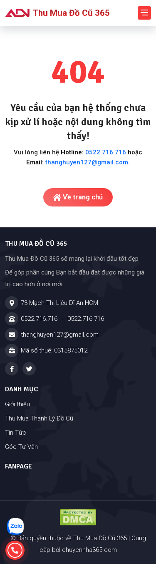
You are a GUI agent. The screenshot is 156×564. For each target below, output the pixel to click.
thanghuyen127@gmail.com (86, 162)
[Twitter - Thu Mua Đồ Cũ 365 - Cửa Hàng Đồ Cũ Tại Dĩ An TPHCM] (29, 368)
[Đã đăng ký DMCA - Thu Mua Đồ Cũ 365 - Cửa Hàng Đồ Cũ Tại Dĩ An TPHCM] (78, 517)
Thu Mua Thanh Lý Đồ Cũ (39, 418)
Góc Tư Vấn (21, 447)
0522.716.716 (105, 152)
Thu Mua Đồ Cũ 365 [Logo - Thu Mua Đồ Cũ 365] (57, 13)
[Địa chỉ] (78, 303)
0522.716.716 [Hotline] (39, 318)
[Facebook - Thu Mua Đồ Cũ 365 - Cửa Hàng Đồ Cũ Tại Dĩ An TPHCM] (11, 368)
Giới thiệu (17, 404)
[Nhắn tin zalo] (15, 526)
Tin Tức (15, 432)
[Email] (78, 334)
